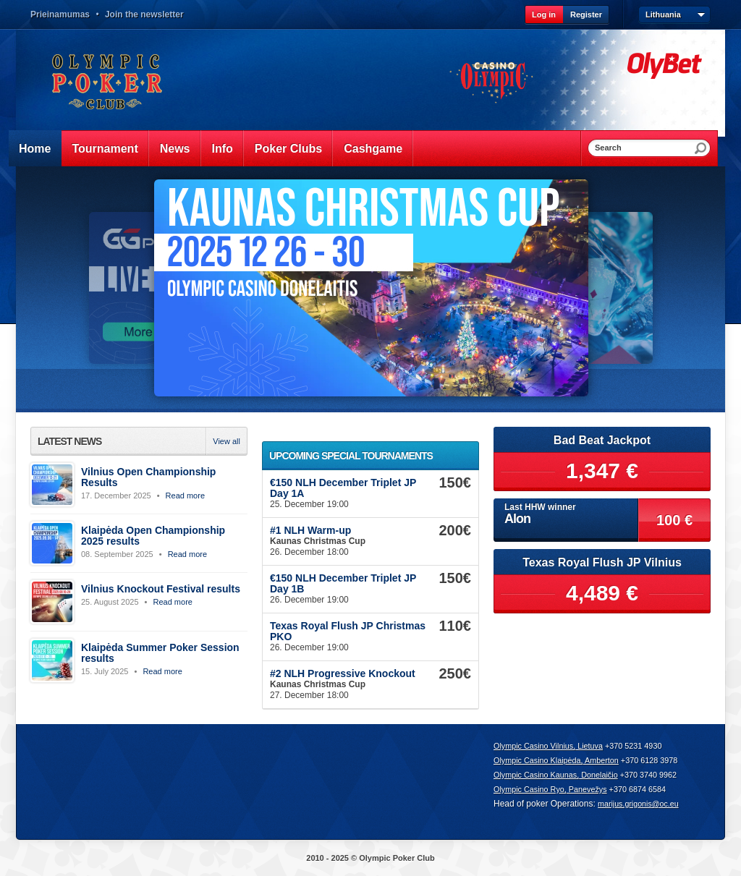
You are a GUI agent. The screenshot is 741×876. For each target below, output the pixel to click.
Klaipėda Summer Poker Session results (160, 653)
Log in (544, 14)
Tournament (104, 149)
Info (222, 149)
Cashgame (373, 149)
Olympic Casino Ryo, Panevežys (550, 789)
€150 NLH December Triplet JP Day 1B (343, 583)
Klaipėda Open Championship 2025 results (153, 535)
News (175, 149)
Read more (185, 495)
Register (586, 14)
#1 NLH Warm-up (310, 530)
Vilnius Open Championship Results (148, 477)
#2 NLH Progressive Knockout (342, 673)
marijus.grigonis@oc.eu (638, 803)
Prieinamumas (60, 14)
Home (35, 149)
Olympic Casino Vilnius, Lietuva (548, 745)
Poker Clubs (288, 149)
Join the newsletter (144, 14)
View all (226, 441)
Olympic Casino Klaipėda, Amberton (556, 760)
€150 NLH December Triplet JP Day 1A (343, 488)
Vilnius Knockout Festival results (160, 589)
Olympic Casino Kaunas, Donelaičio (556, 774)
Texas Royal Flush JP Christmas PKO (347, 631)
